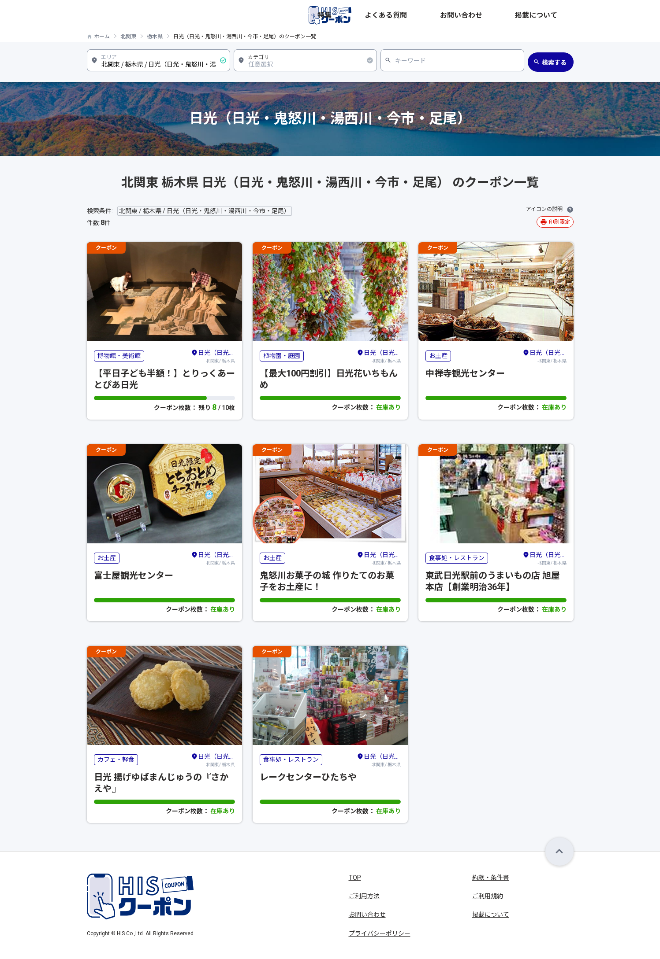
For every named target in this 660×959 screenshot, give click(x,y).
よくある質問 (459, 15)
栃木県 (155, 36)
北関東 (128, 36)
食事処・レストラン (457, 557)
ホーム (102, 36)
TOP (355, 877)
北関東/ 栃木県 (213, 355)
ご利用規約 (487, 896)
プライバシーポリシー (379, 933)
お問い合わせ (507, 15)
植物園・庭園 (281, 355)
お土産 (438, 355)
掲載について (555, 15)
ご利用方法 (364, 896)
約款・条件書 (490, 877)
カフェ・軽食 (115, 759)
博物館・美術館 (119, 355)
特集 (424, 15)
